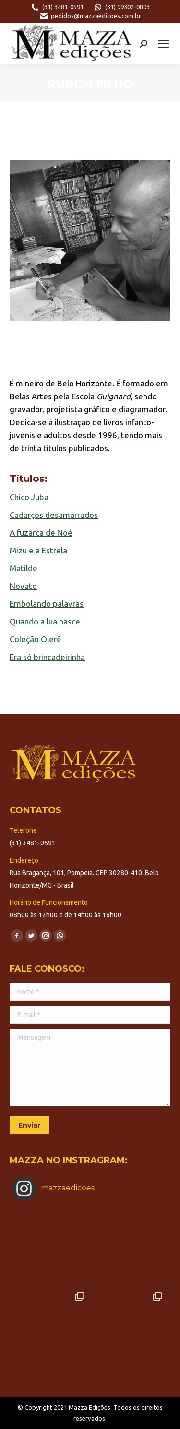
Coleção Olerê (35, 639)
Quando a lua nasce (45, 621)
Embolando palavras (47, 603)
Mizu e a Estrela (38, 550)
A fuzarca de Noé (41, 532)
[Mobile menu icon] (163, 43)
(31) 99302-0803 (121, 7)
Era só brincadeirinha (47, 656)
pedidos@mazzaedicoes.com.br (90, 16)
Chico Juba (29, 497)
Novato (23, 585)
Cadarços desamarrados (54, 514)
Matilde (23, 568)
